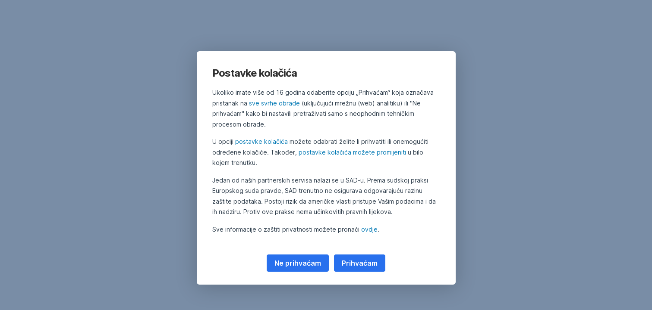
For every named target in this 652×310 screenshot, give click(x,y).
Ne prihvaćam (297, 263)
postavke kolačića (261, 141)
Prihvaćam (360, 263)
